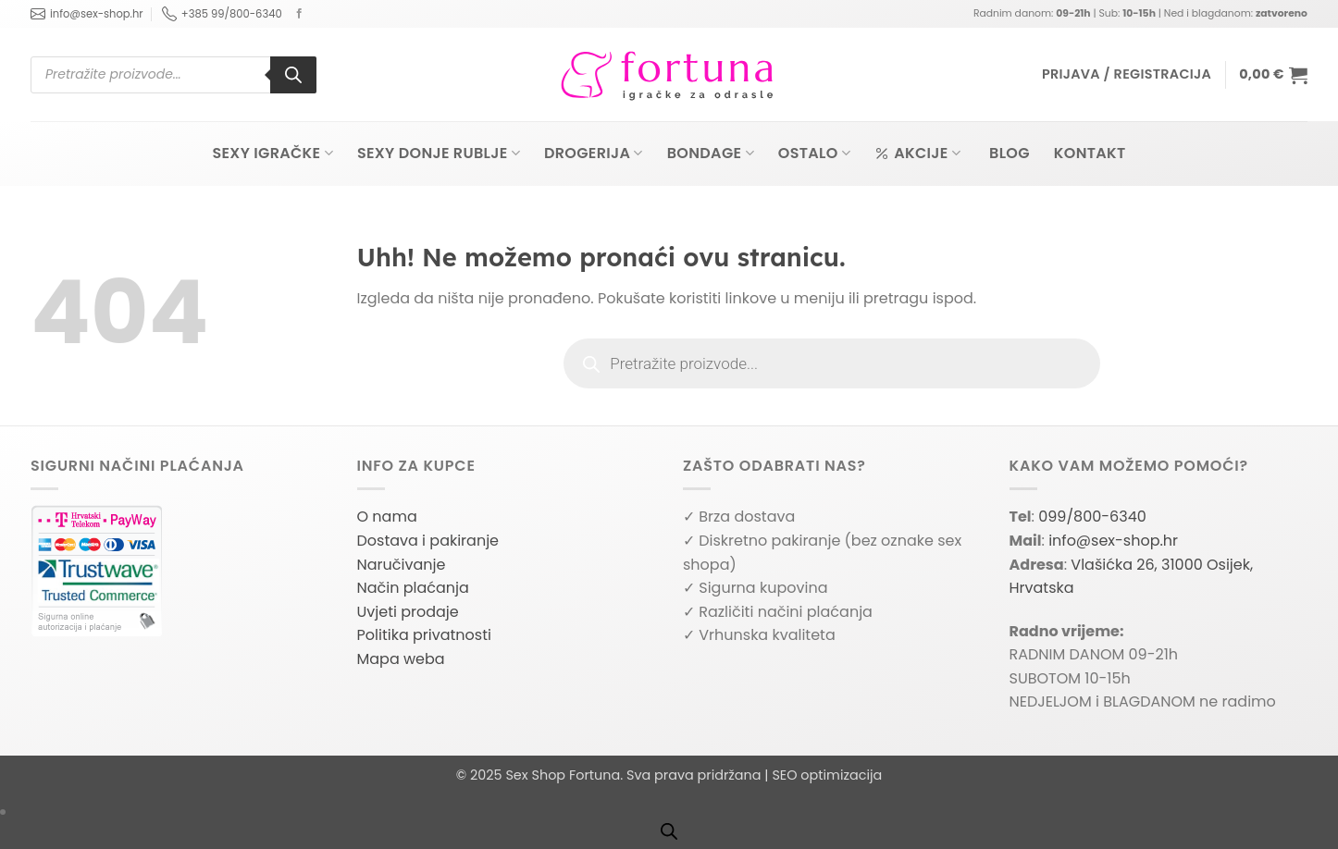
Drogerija (593, 153)
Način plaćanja (413, 587)
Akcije (917, 153)
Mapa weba (401, 659)
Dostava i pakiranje (428, 540)
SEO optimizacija (827, 775)
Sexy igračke (272, 153)
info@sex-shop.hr (87, 13)
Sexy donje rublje (438, 153)
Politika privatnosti (424, 635)
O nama (387, 516)
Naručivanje (401, 564)
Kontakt (1090, 153)
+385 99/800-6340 (222, 13)
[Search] (293, 74)
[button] (1126, 74)
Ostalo (814, 153)
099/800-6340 (1092, 516)
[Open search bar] (669, 831)
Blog (1009, 153)
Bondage (710, 153)
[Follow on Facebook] (299, 13)
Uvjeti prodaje (408, 611)
